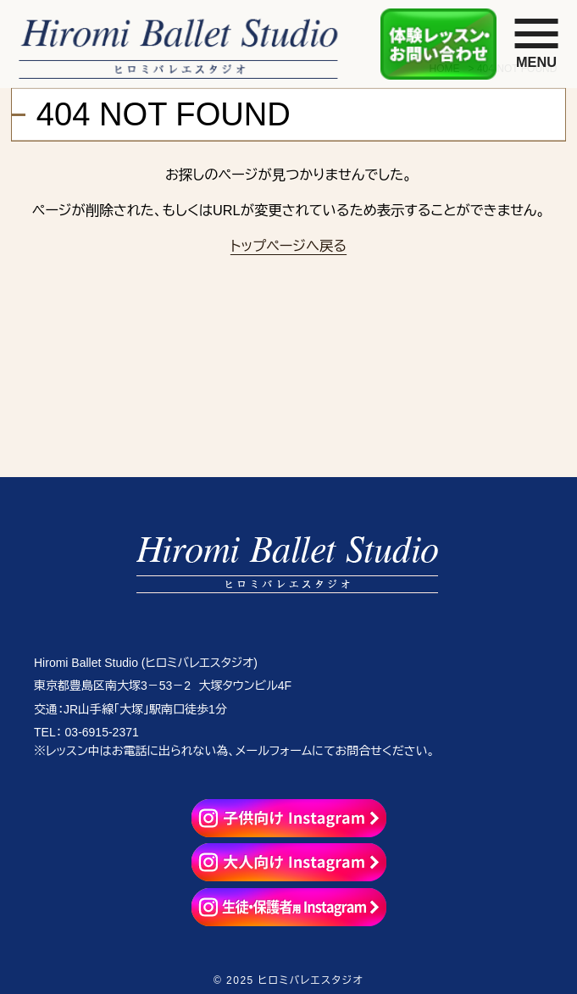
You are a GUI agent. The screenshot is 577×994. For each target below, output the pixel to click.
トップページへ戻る (288, 245)
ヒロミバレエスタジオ (310, 980)
